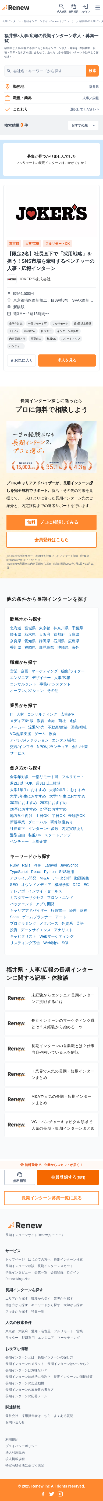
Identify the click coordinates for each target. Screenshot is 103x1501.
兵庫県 (73, 634)
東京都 (44, 628)
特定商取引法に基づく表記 (24, 1465)
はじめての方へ (39, 1259)
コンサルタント (23, 684)
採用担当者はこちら (36, 1416)
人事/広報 (62, 677)
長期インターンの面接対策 (73, 1377)
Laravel (51, 865)
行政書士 (58, 910)
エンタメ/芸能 (64, 740)
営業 (13, 671)
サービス (17, 753)
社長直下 (17, 828)
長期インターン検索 (68, 1259)
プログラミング (23, 923)
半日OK (58, 815)
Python (50, 871)
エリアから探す (16, 1298)
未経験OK (76, 815)
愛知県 (30, 641)
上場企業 (39, 841)
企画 (24, 671)
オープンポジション (27, 690)
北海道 (15, 628)
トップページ (15, 1259)
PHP (37, 865)
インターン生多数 (43, 828)
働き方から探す (16, 1305)
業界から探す (63, 1298)
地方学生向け (21, 815)
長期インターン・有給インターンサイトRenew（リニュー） (38, 21)
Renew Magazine (17, 1279)
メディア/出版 (22, 721)
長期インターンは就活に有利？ (28, 1377)
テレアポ (17, 891)
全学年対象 (19, 777)
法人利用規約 (15, 1452)
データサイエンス (36, 930)
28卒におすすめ (23, 809)
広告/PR (67, 714)
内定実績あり (73, 828)
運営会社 (11, 1416)
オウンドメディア (36, 884)
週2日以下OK (21, 783)
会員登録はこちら (51, 539)
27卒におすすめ (53, 809)
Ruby (14, 865)
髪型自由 (17, 835)
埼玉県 (15, 634)
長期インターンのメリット (24, 1364)
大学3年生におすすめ (28, 796)
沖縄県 (63, 647)
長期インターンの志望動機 (24, 1383)
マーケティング (44, 671)
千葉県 (77, 628)
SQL (65, 943)
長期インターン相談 (19, 1266)
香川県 (15, 647)
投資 (13, 930)
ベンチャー (19, 841)
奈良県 (15, 641)
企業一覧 (40, 1272)
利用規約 (11, 1439)
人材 (20, 714)
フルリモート (73, 777)
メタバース (49, 923)
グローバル (37, 822)
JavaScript (69, 865)
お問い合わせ (15, 1422)
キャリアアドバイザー (29, 910)
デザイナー (41, 677)
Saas (14, 917)
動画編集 (81, 878)
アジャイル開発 (23, 878)
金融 (51, 721)
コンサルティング (42, 714)
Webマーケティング (57, 936)
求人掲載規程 (15, 1459)
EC (86, 884)
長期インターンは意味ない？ (26, 1370)
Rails (26, 865)
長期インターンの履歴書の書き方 (29, 1390)
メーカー (17, 727)
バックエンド (21, 904)
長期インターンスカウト (55, 1266)
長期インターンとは (19, 1357)
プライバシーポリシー (21, 1446)
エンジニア (19, 677)
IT (11, 714)
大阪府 (44, 634)
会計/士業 (80, 746)
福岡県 (30, 647)
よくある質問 (63, 1416)
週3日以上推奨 (48, 783)
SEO (14, 884)
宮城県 (30, 628)
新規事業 (17, 822)
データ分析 (61, 878)
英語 (80, 923)
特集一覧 (37, 1311)
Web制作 (51, 943)
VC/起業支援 (20, 733)
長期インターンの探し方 (55, 1357)
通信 (73, 721)
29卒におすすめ (53, 802)
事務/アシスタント (55, 684)
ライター (11, 1338)
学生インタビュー (18, 1272)
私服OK (34, 835)
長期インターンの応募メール (26, 1396)
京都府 (59, 634)
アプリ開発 (45, 904)
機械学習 (62, 884)
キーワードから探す (45, 1305)
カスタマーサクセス (27, 897)
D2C (76, 884)
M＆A (44, 878)
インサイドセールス (45, 891)
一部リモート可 (45, 777)
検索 (92, 70)
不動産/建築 (58, 727)
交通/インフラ (22, 746)
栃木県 (30, 634)
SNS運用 (66, 871)
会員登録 (57, 1272)
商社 (62, 721)
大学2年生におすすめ (67, 790)
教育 (40, 721)
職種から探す (41, 1298)
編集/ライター (73, 671)
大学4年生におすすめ (67, 796)
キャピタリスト (23, 936)
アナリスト (63, 930)
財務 (83, 910)
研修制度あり (61, 822)
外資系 (67, 923)
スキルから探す (16, 1311)
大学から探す (73, 1305)
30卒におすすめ (23, 802)
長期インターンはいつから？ (68, 1364)
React (36, 871)
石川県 (59, 641)
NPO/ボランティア (53, 746)
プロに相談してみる (51, 522)
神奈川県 (61, 628)
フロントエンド (60, 897)
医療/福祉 (79, 727)
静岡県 (44, 641)
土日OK (42, 815)
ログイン (73, 1272)
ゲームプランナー (37, 917)
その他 (52, 690)
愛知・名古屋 (41, 1331)
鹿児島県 (46, 647)
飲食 (52, 733)
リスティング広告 (25, 943)
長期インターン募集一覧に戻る (52, 1198)
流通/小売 (36, 727)
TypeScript (19, 871)
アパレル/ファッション (29, 740)
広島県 (73, 641)
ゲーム (40, 733)
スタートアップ (57, 835)
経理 (73, 910)
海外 (75, 647)
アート (60, 917)
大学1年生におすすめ (28, 790)
